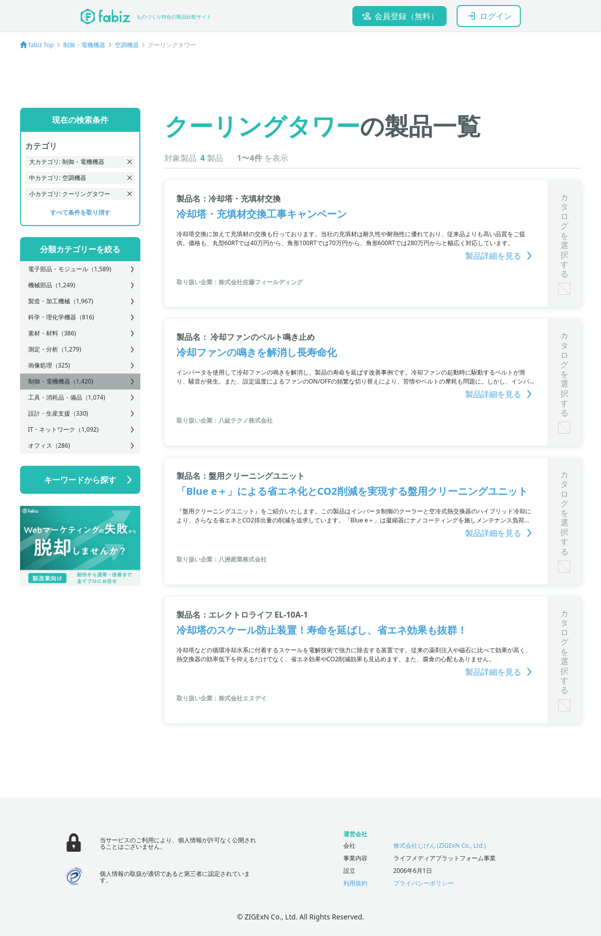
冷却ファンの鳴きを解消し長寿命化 (256, 352)
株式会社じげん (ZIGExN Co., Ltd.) (439, 845)
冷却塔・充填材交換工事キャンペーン (261, 214)
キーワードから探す (80, 479)
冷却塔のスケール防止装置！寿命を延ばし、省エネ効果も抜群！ (321, 630)
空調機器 (127, 45)
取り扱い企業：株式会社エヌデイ (221, 698)
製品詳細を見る (500, 255)
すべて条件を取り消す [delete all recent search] (80, 212)
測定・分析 (54, 349)
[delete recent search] (129, 161)
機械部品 (51, 285)
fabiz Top (41, 45)
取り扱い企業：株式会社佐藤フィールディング (239, 282)
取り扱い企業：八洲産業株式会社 (221, 559)
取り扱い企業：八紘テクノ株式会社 (224, 420)
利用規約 (355, 883)
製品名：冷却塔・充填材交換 (228, 198)
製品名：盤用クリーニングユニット (240, 475)
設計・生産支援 (58, 413)
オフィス (49, 445)
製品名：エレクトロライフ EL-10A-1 (242, 614)
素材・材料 (52, 333)
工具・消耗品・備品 (66, 397)
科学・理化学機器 (61, 317)
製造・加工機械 (60, 301)
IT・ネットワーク (63, 429)
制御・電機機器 (84, 45)
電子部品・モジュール (69, 269)
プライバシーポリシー (423, 883)
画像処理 (49, 365)
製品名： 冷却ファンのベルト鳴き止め (245, 336)
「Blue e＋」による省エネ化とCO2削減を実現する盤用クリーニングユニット (352, 491)
